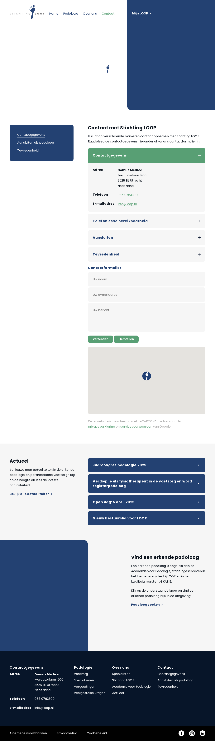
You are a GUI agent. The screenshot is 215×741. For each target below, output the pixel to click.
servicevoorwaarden (136, 426)
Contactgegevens (31, 134)
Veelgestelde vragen (89, 693)
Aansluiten (103, 237)
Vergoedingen (84, 686)
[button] (146, 376)
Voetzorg (81, 674)
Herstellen (126, 339)
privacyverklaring (101, 426)
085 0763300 (128, 195)
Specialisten (121, 674)
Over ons (90, 13)
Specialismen (84, 680)
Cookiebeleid (97, 733)
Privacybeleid (66, 733)
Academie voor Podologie (131, 686)
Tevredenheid (28, 150)
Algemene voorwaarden (28, 733)
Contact (108, 13)
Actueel (118, 693)
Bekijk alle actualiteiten (31, 494)
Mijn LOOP (141, 13)
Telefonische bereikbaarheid (120, 221)
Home (53, 13)
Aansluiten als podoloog (35, 142)
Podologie (70, 13)
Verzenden (100, 339)
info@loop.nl (127, 204)
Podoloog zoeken (147, 604)
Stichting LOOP (123, 680)
